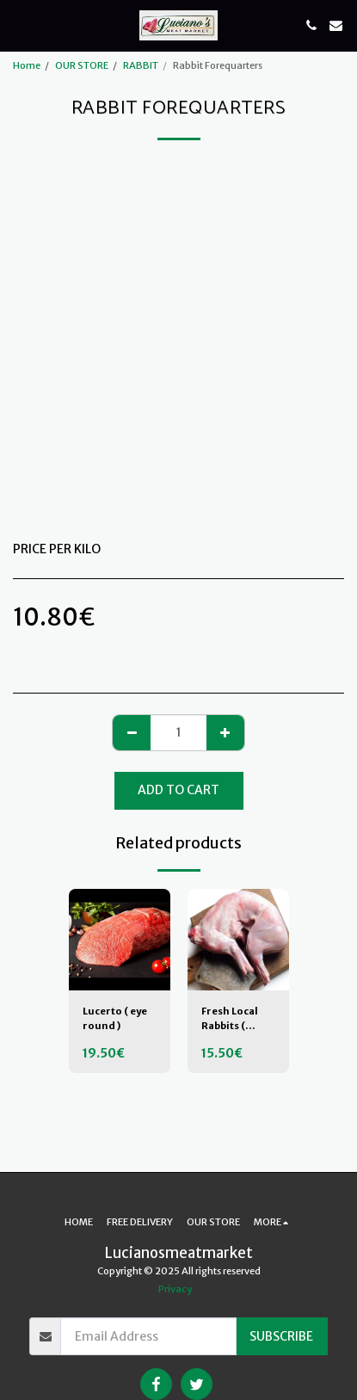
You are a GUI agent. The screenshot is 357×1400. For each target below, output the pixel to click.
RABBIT (140, 65)
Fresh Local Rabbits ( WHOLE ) (229, 1019)
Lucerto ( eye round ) (115, 1018)
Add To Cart (178, 790)
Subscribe (281, 1336)
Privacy (175, 1289)
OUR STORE (81, 65)
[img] (119, 939)
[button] (19, 24)
